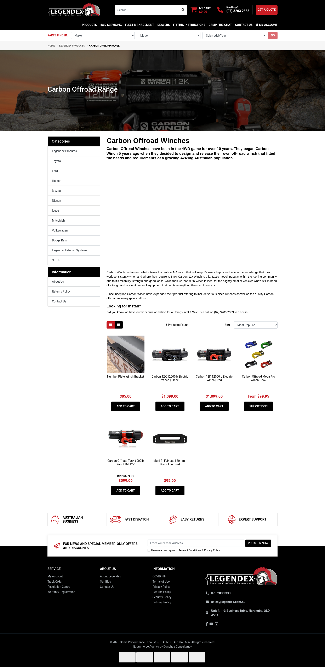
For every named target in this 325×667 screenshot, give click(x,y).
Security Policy (162, 597)
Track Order (54, 581)
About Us (58, 281)
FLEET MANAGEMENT (139, 24)
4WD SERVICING (111, 24)
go (273, 35)
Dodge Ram (59, 240)
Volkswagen (60, 230)
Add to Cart (125, 406)
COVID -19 (159, 576)
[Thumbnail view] (111, 325)
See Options (258, 406)
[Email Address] (196, 543)
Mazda (56, 190)
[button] (266, 25)
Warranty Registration (61, 592)
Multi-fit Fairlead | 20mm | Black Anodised (170, 462)
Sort (227, 324)
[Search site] (183, 10)
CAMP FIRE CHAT (220, 24)
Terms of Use (161, 581)
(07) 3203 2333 (237, 11)
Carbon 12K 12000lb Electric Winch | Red (214, 378)
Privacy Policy (212, 550)
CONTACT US (243, 24)
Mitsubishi (58, 220)
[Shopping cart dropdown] (200, 10)
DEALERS (163, 24)
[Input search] (147, 10)
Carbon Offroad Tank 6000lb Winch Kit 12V (125, 462)
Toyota (56, 161)
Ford (55, 171)
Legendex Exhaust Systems (69, 250)
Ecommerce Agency (146, 646)
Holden (56, 180)
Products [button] (89, 24)
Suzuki (56, 260)
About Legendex (110, 576)
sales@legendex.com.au (228, 602)
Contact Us (59, 301)
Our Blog (105, 581)
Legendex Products (64, 151)
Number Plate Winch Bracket (125, 376)
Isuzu (55, 210)
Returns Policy (61, 291)
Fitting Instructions (189, 24)
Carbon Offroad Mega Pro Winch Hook (258, 378)
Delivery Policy (162, 602)
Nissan (56, 200)
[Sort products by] (256, 325)
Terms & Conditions (190, 550)
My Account (55, 576)
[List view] (119, 325)
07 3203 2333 (221, 593)
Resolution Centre (58, 586)
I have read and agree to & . (184, 550)
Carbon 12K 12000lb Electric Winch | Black (170, 378)
